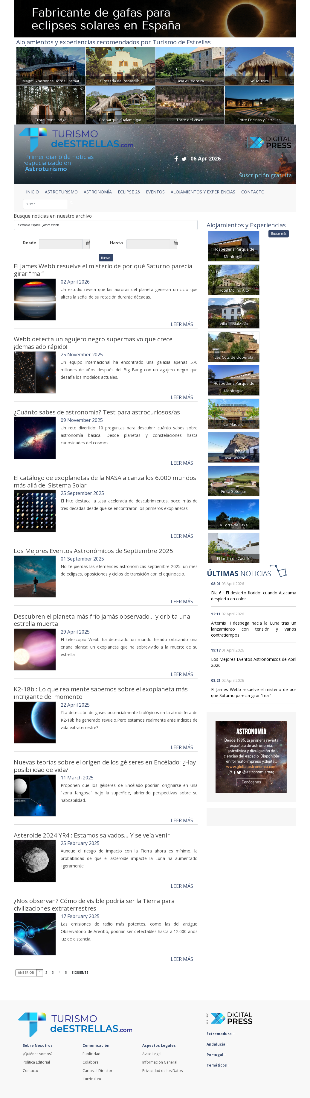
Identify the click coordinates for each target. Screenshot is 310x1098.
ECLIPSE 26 (129, 192)
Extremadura (221, 1033)
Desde (29, 243)
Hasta (116, 243)
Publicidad (91, 1053)
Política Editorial (36, 1062)
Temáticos (218, 1065)
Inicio (32, 192)
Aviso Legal (151, 1053)
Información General (159, 1062)
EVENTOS (155, 192)
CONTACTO (253, 192)
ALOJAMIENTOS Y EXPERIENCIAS (203, 192)
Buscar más (278, 233)
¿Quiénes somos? (37, 1053)
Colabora (91, 1062)
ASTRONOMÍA (98, 192)
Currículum (92, 1079)
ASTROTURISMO (61, 192)
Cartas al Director (97, 1070)
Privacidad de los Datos (162, 1070)
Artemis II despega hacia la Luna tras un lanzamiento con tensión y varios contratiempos (253, 629)
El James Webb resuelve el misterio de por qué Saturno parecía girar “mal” (253, 692)
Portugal (216, 1054)
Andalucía (217, 1044)
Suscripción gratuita (265, 175)
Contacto (30, 1070)
